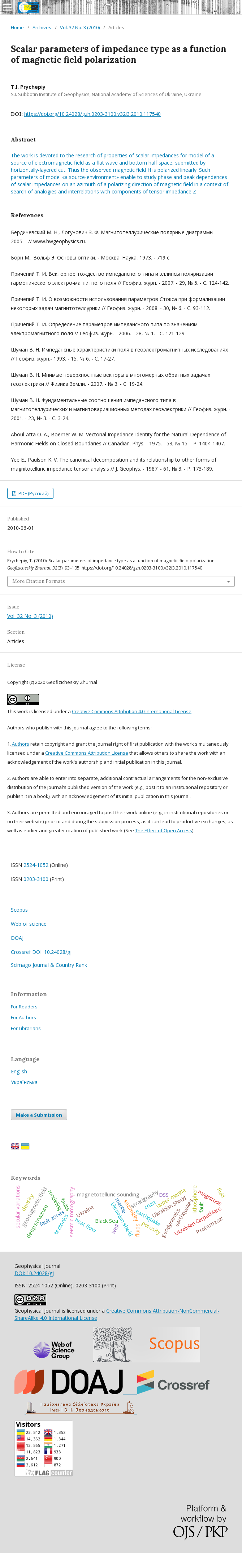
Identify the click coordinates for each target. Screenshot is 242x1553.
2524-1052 (35, 864)
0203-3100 (35, 879)
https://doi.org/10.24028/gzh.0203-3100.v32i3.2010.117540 (92, 113)
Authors (20, 744)
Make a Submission (39, 1115)
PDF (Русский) (32, 493)
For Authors (23, 1017)
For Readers (24, 1006)
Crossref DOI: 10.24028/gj (41, 951)
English (19, 1071)
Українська (24, 1082)
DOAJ (17, 937)
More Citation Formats (38, 581)
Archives (42, 27)
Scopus (19, 909)
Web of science (29, 923)
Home (17, 27)
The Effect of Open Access (163, 830)
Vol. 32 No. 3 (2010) (80, 27)
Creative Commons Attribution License (86, 753)
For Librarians (26, 1028)
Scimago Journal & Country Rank (49, 964)
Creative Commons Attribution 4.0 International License (131, 711)
